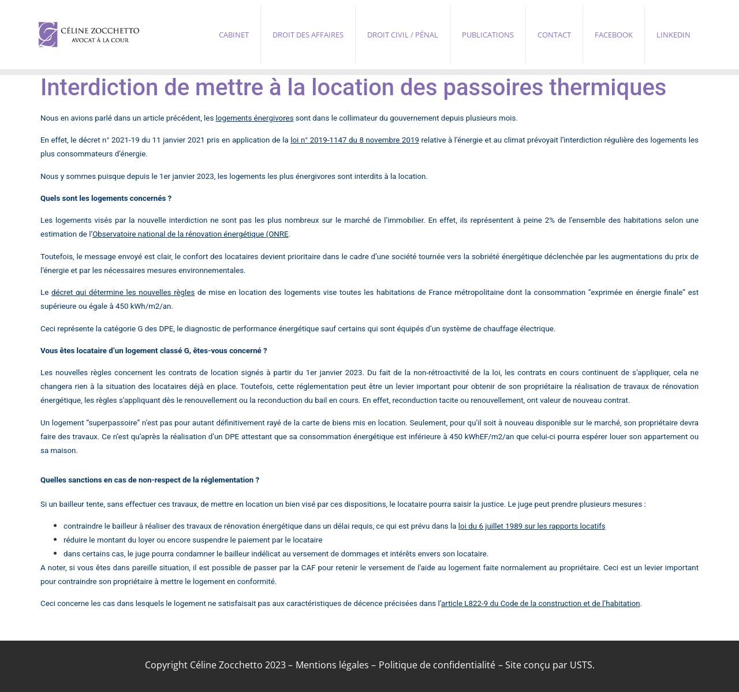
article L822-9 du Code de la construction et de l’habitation (540, 603)
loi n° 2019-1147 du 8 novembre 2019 (354, 140)
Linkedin (673, 34)
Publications (488, 34)
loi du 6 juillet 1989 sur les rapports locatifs (532, 526)
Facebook (614, 34)
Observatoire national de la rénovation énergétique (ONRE (190, 234)
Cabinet (234, 34)
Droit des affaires (308, 34)
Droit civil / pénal (402, 34)
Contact (554, 34)
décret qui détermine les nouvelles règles (123, 292)
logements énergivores (255, 118)
